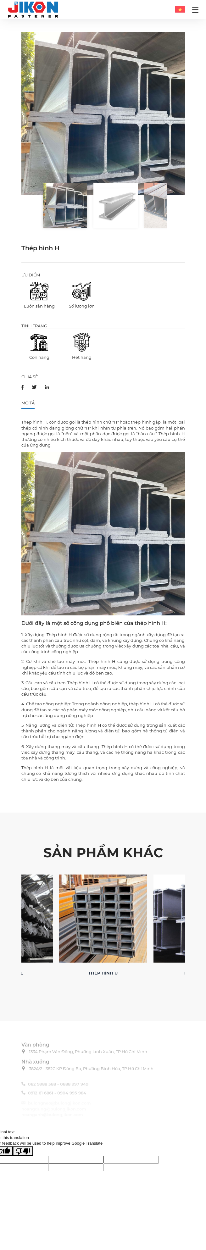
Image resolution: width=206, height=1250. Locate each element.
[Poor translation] (23, 1151)
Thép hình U (103, 972)
